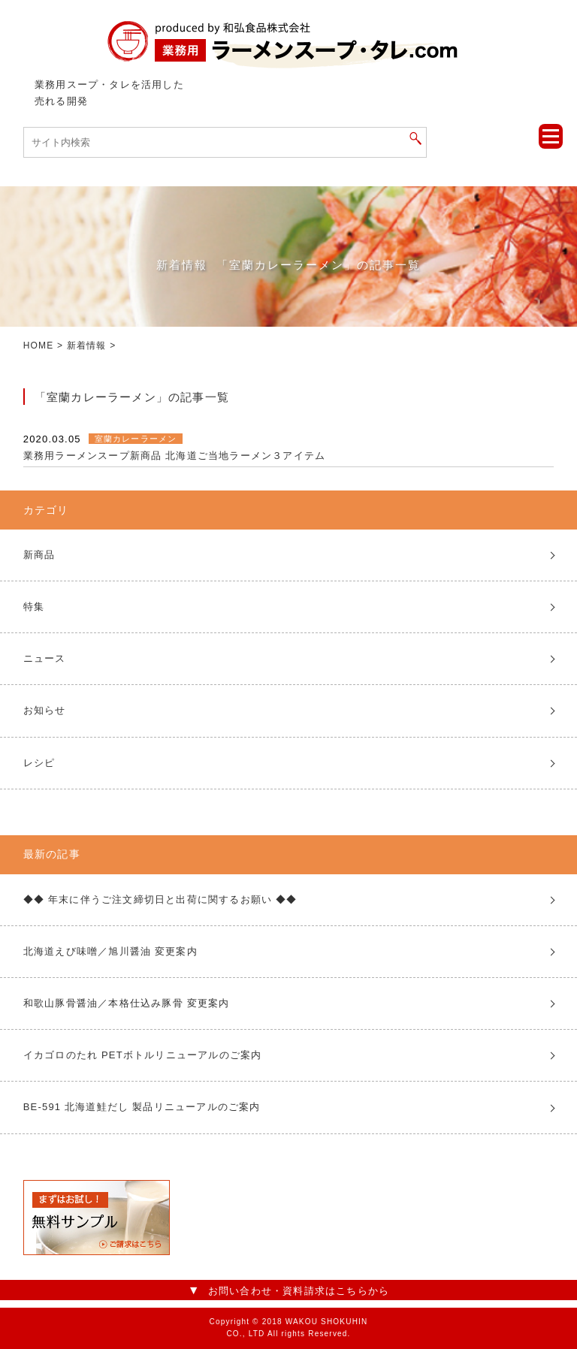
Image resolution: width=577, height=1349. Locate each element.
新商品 (39, 554)
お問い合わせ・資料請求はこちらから (298, 1290)
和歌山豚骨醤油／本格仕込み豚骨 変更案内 (126, 1003)
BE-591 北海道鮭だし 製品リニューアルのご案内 (142, 1106)
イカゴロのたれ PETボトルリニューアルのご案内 (142, 1055)
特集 (33, 606)
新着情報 (87, 345)
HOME (38, 345)
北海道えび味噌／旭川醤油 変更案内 (110, 951)
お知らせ (44, 710)
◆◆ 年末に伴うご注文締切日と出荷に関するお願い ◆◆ (160, 899)
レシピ (39, 762)
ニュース (44, 658)
